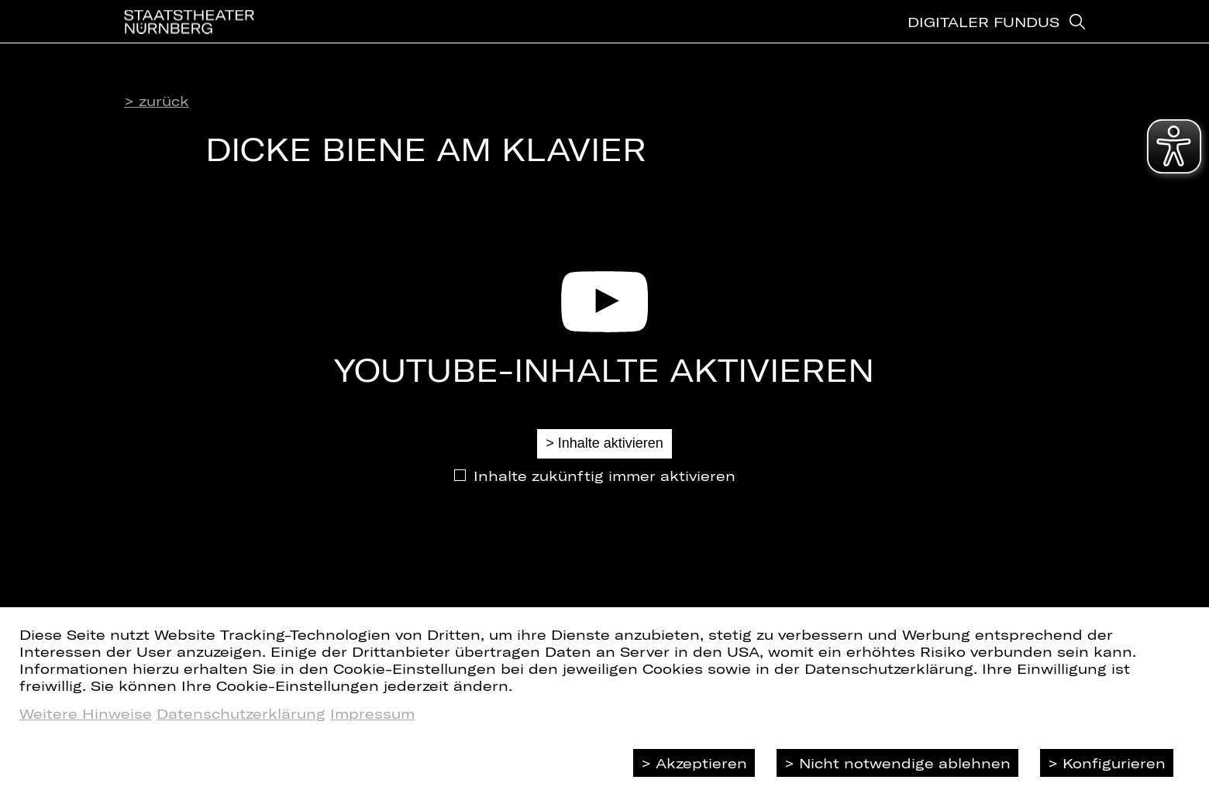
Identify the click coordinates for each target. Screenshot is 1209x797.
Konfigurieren (1114, 762)
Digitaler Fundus (983, 35)
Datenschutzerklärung (241, 713)
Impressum (372, 713)
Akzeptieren (701, 762)
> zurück (156, 100)
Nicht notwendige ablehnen (905, 762)
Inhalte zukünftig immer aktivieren (604, 475)
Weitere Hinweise (85, 713)
